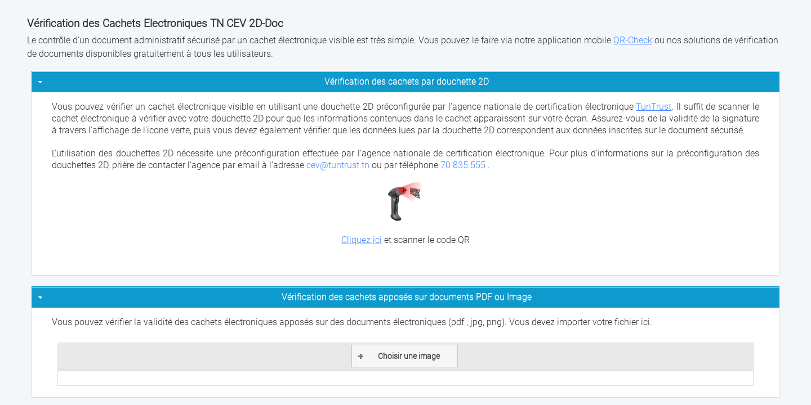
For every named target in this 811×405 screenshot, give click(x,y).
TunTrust (653, 106)
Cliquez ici (361, 240)
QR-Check (632, 40)
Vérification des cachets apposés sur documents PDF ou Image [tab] (283, 296)
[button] (404, 356)
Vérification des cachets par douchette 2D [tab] (262, 81)
